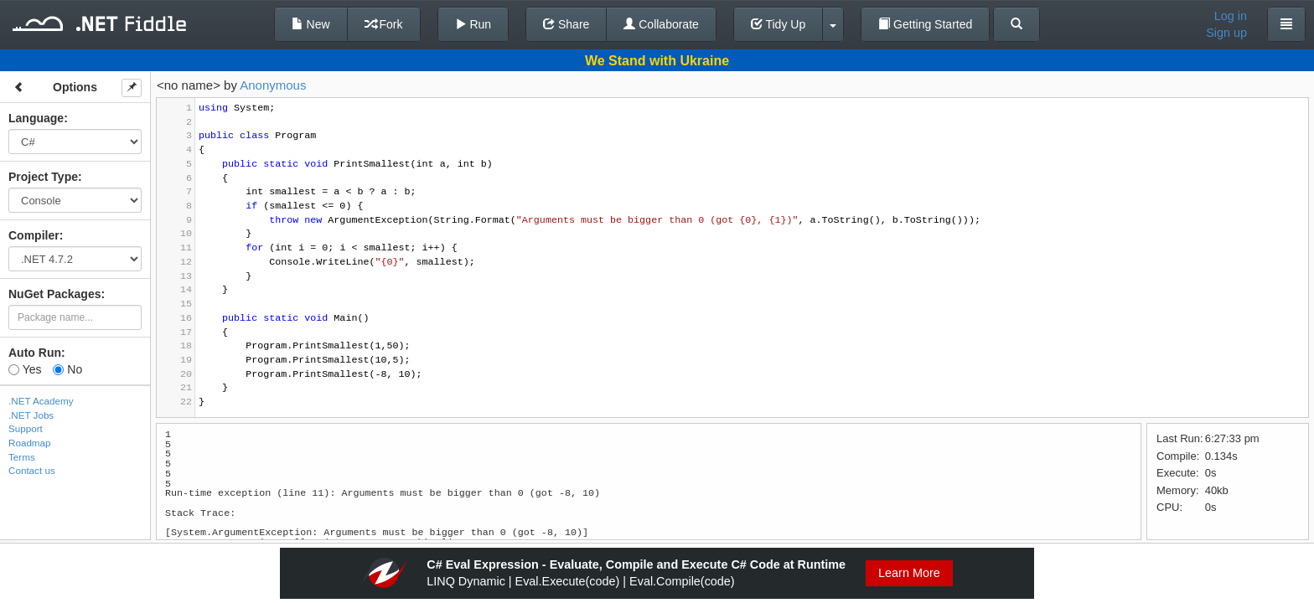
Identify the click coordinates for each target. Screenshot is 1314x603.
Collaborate (661, 24)
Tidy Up (778, 24)
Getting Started (925, 24)
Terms (21, 456)
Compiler (33, 235)
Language (36, 118)
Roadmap (29, 442)
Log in (1230, 16)
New (311, 24)
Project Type (43, 176)
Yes (24, 369)
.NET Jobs (31, 415)
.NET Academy (41, 400)
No (67, 369)
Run (473, 24)
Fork (384, 24)
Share (566, 24)
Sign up (1226, 32)
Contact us (31, 470)
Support (25, 428)
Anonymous (273, 85)
